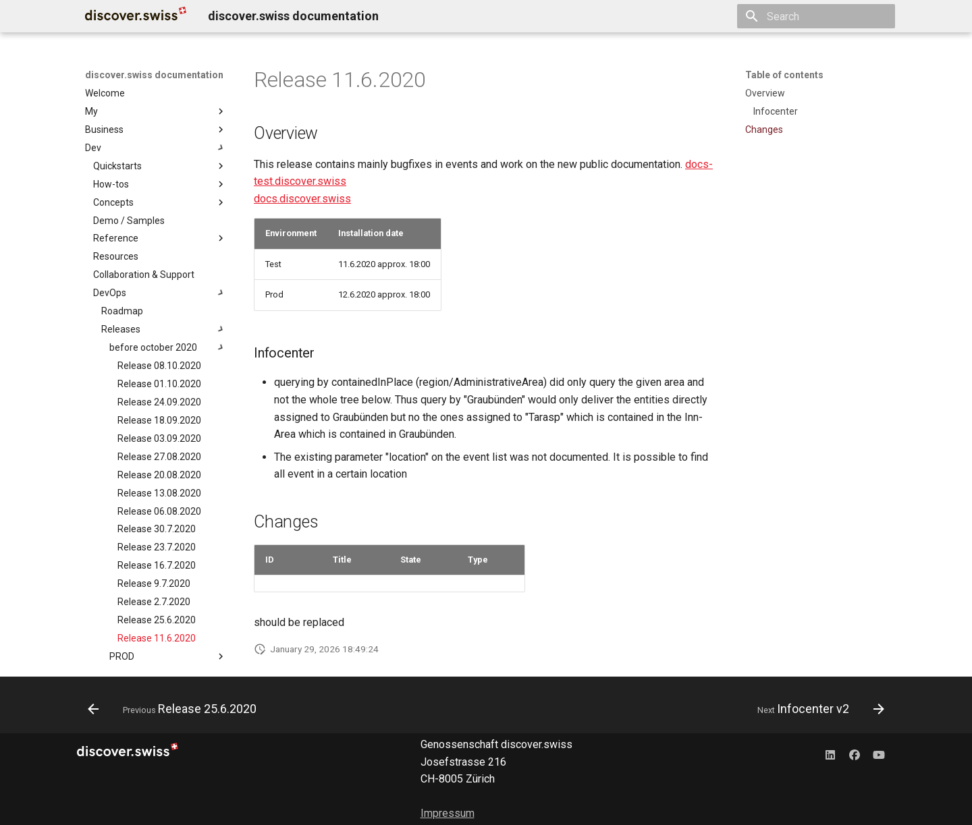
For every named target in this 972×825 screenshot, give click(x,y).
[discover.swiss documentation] (136, 16)
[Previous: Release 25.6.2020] (176, 709)
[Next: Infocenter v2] (817, 709)
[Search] (816, 16)
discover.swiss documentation (154, 74)
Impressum (448, 813)
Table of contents (784, 74)
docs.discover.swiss (302, 198)
